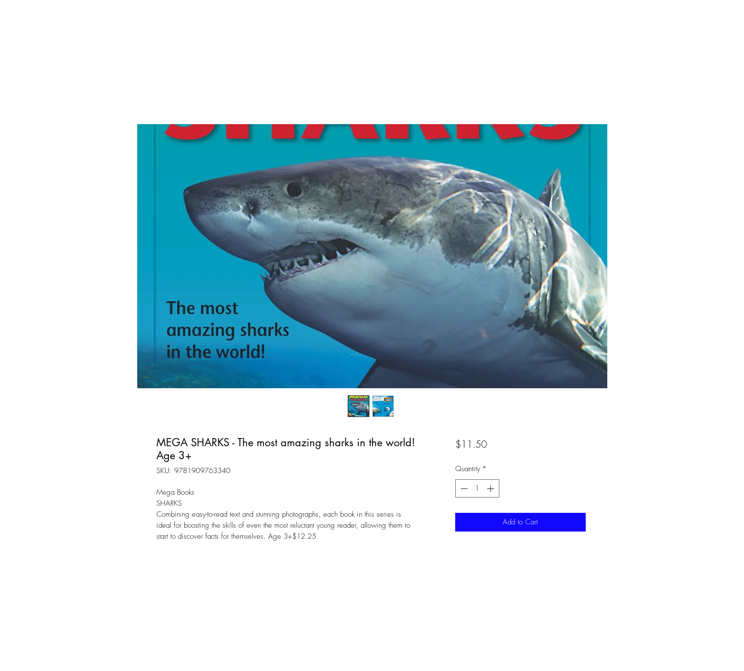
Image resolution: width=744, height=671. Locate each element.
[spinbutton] (477, 488)
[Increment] (491, 488)
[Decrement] (463, 488)
